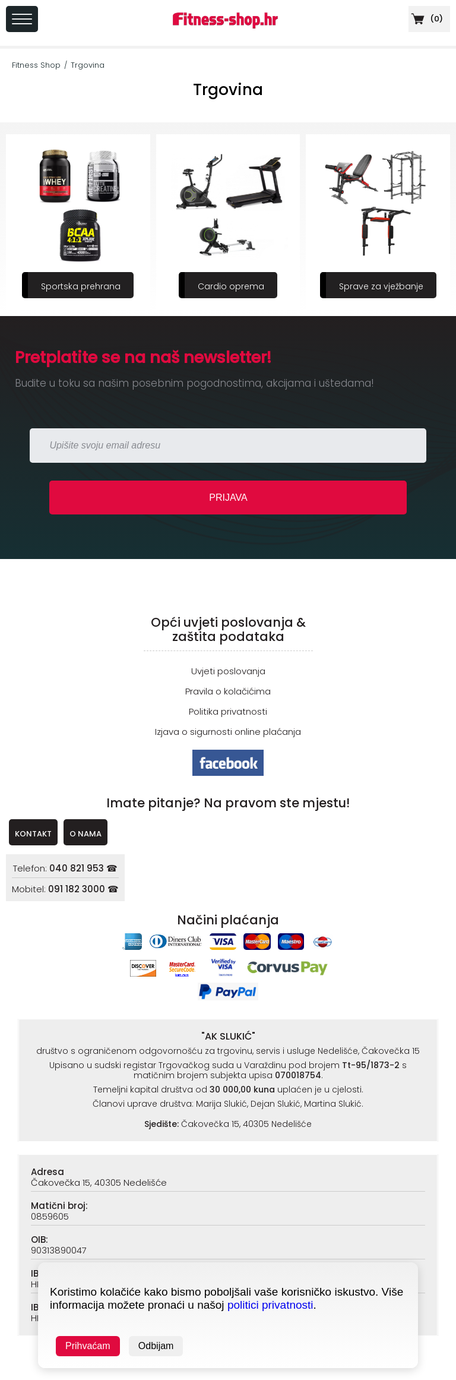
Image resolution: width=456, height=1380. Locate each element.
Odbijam (156, 1346)
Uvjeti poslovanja (228, 671)
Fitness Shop (36, 65)
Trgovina (87, 65)
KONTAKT (33, 833)
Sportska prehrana (81, 286)
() (425, 18)
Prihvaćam (87, 1346)
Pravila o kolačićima (228, 691)
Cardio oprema (231, 286)
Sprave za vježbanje (381, 286)
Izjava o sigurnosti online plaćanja (228, 731)
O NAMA (85, 833)
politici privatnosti (270, 1305)
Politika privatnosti (228, 711)
